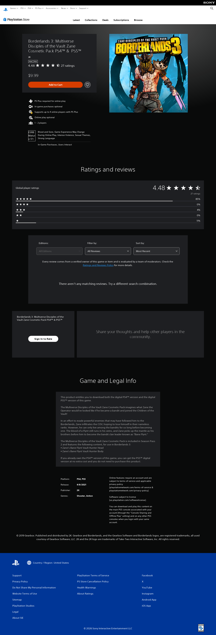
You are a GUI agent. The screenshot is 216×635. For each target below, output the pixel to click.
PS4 (29, 8)
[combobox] (59, 248)
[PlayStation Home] (5, 8)
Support (82, 8)
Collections (91, 17)
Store (72, 8)
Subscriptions (121, 17)
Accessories (51, 8)
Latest (76, 17)
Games (13, 8)
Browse (138, 17)
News (63, 8)
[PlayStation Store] (17, 16)
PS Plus (38, 8)
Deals (105, 17)
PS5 (22, 8)
